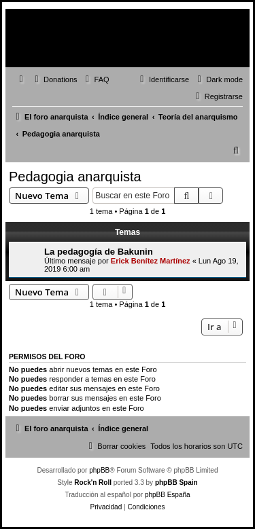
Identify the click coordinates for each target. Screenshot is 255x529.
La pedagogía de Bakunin (98, 252)
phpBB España (167, 494)
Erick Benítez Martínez (150, 261)
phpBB (99, 470)
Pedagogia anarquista (75, 176)
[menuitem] (54, 79)
